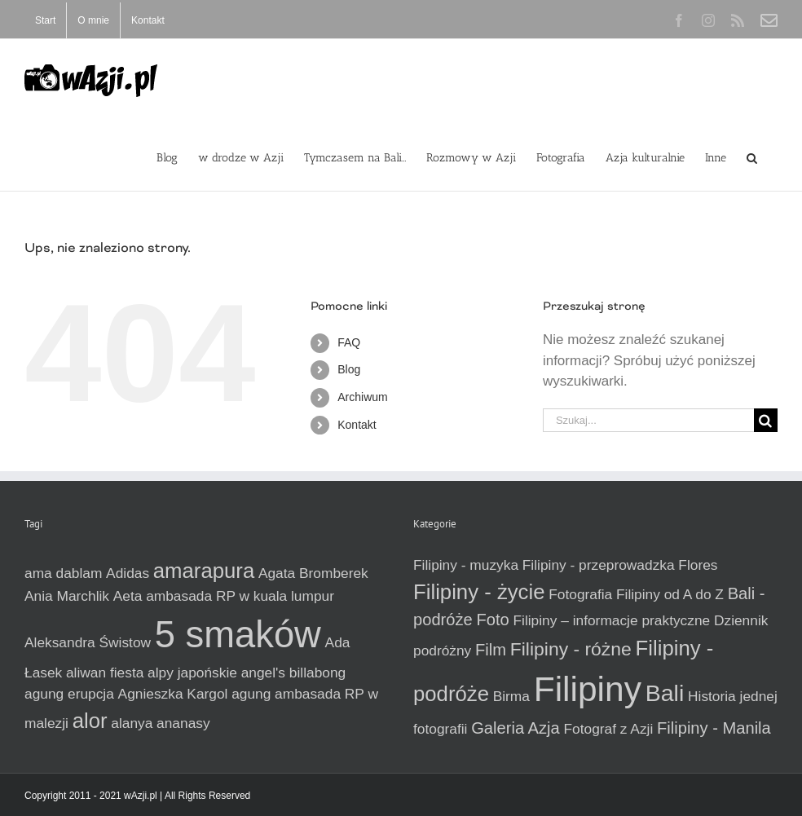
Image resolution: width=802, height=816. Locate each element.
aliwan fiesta (104, 672)
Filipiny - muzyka (465, 565)
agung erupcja (69, 694)
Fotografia (580, 594)
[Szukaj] (766, 420)
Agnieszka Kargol (173, 694)
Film (490, 650)
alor (90, 720)
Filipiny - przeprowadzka (598, 565)
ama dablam (63, 573)
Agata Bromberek (313, 573)
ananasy (183, 723)
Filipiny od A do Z (670, 594)
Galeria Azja (515, 728)
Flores (697, 565)
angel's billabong (293, 672)
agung (251, 694)
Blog (348, 369)
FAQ (348, 342)
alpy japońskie (192, 672)
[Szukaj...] (648, 420)
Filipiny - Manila (714, 728)
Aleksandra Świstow (87, 642)
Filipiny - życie (478, 591)
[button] (752, 156)
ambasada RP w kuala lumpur (240, 596)
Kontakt (356, 424)
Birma (511, 696)
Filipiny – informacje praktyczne (611, 620)
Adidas (127, 573)
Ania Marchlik (66, 596)
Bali (665, 693)
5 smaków (238, 634)
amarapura (203, 570)
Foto (492, 620)
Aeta (128, 596)
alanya (131, 723)
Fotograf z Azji (608, 729)
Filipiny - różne (571, 648)
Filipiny (587, 688)
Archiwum (362, 397)
